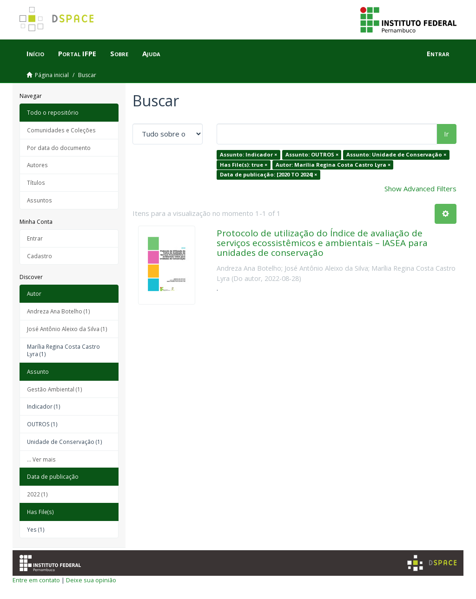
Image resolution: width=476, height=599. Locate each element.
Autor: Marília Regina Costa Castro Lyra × (333, 164)
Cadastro (39, 256)
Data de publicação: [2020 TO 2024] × (268, 174)
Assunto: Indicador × (248, 154)
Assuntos (39, 200)
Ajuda (151, 53)
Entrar (35, 238)
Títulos (36, 182)
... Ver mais (41, 459)
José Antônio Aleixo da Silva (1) (67, 328)
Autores (37, 165)
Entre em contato (36, 580)
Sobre (119, 53)
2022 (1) (37, 494)
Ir (446, 133)
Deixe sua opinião (91, 580)
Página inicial (52, 75)
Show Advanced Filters (420, 188)
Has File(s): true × (243, 164)
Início (35, 53)
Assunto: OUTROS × (311, 154)
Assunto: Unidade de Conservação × (396, 154)
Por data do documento (59, 147)
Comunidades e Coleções (61, 130)
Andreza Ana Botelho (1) (58, 311)
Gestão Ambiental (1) (54, 389)
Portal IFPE (77, 53)
